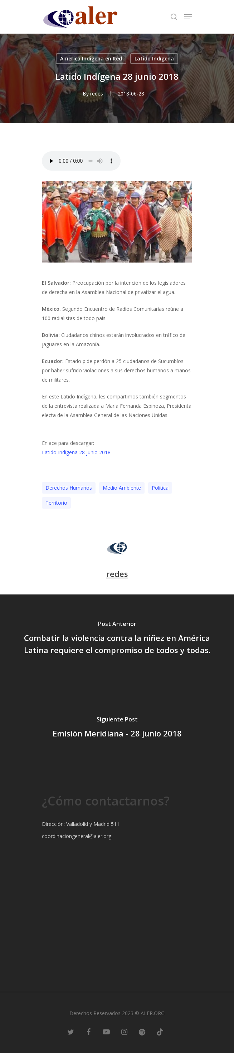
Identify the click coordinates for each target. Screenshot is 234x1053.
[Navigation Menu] (188, 16)
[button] (117, 433)
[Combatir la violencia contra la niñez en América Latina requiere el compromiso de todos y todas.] (117, 639)
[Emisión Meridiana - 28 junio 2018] (117, 728)
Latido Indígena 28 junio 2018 (76, 452)
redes (96, 93)
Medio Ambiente (122, 487)
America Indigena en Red (91, 58)
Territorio (56, 502)
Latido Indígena (154, 58)
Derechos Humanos (68, 487)
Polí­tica (160, 487)
